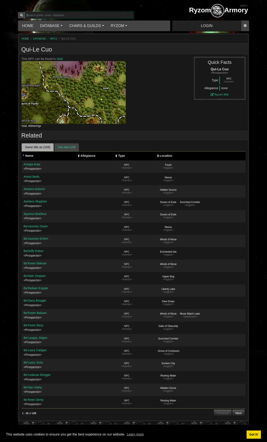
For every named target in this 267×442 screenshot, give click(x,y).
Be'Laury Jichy (33, 362)
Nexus (168, 177)
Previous (223, 413)
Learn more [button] (135, 434)
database (39, 38)
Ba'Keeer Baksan (35, 263)
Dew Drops (168, 301)
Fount (168, 164)
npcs (53, 38)
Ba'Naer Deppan (35, 276)
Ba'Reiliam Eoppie (36, 288)
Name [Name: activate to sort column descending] (29, 155)
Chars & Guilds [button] (85, 26)
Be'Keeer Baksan (35, 313)
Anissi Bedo (31, 176)
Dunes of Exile (168, 202)
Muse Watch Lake (190, 313)
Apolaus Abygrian (35, 201)
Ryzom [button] (117, 26)
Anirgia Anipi (32, 164)
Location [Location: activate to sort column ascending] (166, 155)
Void (59, 58)
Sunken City (168, 363)
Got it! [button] (253, 434)
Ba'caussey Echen (36, 238)
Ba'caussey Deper (36, 226)
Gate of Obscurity (168, 326)
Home (27, 26)
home (25, 38)
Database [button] (49, 26)
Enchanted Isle (168, 251)
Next (238, 413)
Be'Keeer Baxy (33, 325)
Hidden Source (168, 189)
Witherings (34, 125)
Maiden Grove (168, 388)
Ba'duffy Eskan (33, 251)
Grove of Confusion (168, 350)
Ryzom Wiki (220, 94)
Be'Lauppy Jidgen (35, 337)
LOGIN (207, 26)
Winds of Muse (168, 239)
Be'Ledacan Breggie (37, 374)
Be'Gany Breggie (35, 300)
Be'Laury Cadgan (35, 350)
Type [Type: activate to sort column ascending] (121, 155)
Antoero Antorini (34, 189)
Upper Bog (168, 276)
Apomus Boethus (35, 214)
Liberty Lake (168, 289)
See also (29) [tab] (67, 147)
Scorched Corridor (190, 202)
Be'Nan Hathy (33, 387)
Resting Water (168, 375)
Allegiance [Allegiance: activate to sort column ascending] (88, 155)
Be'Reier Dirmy (34, 399)
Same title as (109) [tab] (37, 147)
